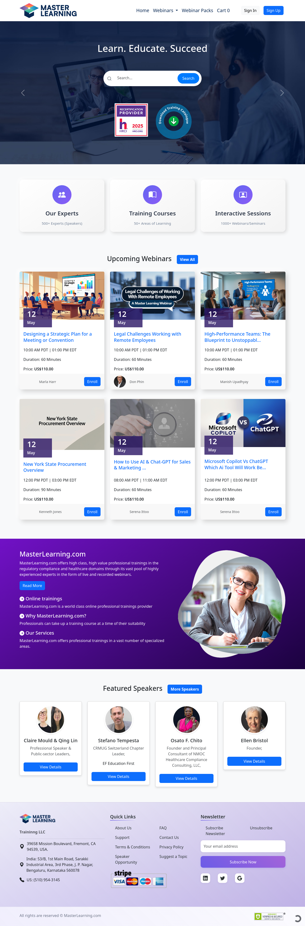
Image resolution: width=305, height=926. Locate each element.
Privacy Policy (171, 847)
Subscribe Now (243, 862)
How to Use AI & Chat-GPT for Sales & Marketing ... (152, 464)
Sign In (250, 10)
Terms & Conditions (132, 847)
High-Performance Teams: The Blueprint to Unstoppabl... (237, 337)
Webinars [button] (163, 10)
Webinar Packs (197, 10)
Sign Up (273, 10)
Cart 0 (223, 10)
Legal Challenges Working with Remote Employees (147, 337)
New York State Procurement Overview (54, 467)
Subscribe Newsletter (215, 830)
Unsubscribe (261, 828)
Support (122, 837)
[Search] (140, 78)
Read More (32, 585)
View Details (50, 767)
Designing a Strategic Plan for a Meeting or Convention (57, 337)
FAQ (163, 828)
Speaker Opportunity (126, 859)
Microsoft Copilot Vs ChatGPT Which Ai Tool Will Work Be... (236, 464)
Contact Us (169, 837)
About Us (123, 828)
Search (188, 78)
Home (142, 10)
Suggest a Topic (173, 856)
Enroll (92, 381)
